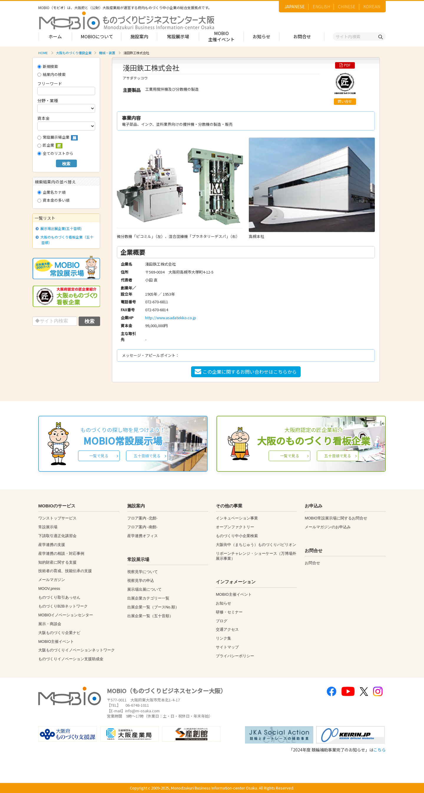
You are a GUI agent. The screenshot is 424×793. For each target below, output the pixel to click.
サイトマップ (227, 647)
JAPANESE (294, 6)
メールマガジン (51, 579)
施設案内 (139, 36)
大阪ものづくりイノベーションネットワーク (76, 650)
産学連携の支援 (51, 544)
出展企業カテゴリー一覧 (148, 598)
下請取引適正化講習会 (57, 536)
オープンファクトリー (235, 527)
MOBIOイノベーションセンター (65, 615)
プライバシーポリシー (235, 656)
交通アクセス (227, 629)
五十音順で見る (147, 455)
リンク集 (223, 638)
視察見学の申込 (140, 580)
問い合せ (345, 101)
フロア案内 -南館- (142, 527)
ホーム (55, 36)
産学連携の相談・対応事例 (61, 553)
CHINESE (346, 6)
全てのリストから (55, 153)
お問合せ (302, 36)
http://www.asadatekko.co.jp (170, 317)
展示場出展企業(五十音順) (59, 228)
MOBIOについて (97, 36)
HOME (43, 52)
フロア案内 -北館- (142, 518)
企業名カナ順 (51, 192)
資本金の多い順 (53, 200)
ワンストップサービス (57, 518)
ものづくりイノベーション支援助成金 (70, 659)
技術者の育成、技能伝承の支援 (65, 571)
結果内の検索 (51, 74)
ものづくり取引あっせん (59, 597)
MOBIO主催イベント (221, 36)
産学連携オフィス (142, 536)
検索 (66, 163)
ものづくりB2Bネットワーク (63, 606)
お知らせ (261, 36)
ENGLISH (321, 6)
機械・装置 (107, 52)
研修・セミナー (229, 612)
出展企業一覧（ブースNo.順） (153, 607)
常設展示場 (178, 36)
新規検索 (47, 66)
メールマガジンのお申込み (328, 527)
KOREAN (371, 6)
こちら (379, 750)
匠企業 (49, 145)
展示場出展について (144, 589)
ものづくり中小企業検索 (237, 536)
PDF (344, 65)
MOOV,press (49, 588)
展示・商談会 (49, 624)
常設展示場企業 (57, 137)
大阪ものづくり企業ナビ (59, 632)
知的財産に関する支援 (57, 562)
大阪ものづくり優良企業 (74, 52)
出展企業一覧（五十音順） (150, 616)
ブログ (221, 621)
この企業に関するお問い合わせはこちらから (246, 371)
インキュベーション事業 (237, 518)
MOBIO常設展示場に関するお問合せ (336, 518)
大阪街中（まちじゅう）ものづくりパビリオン (256, 544)
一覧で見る (98, 455)
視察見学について (142, 571)
